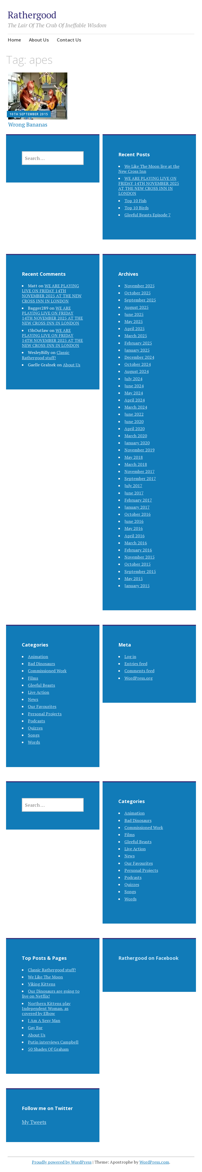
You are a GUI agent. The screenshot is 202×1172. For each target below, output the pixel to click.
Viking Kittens (41, 984)
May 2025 (133, 321)
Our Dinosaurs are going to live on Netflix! (50, 993)
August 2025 (136, 307)
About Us (39, 40)
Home (14, 40)
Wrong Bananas (27, 124)
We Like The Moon (45, 977)
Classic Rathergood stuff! (45, 355)
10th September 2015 (28, 114)
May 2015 (133, 578)
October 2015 (137, 564)
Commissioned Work (47, 671)
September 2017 (140, 478)
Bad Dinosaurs (41, 663)
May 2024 (133, 393)
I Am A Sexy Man (44, 1020)
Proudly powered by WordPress (62, 1162)
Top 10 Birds (136, 208)
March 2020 (135, 436)
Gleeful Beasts (41, 685)
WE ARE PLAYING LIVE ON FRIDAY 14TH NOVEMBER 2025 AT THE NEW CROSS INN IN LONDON (148, 185)
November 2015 (139, 557)
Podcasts (36, 721)
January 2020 (137, 443)
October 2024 (137, 364)
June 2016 (134, 521)
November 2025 (139, 286)
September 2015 (140, 571)
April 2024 (134, 400)
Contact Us (69, 40)
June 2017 (134, 493)
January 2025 (137, 350)
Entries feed (135, 663)
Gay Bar (35, 1027)
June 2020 (134, 421)
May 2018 (133, 457)
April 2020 (134, 428)
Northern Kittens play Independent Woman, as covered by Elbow (46, 1008)
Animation (38, 656)
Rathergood (32, 15)
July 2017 (133, 485)
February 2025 (138, 343)
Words (34, 742)
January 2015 (137, 585)
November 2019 (139, 450)
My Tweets (34, 1122)
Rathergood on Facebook (148, 958)
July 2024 (133, 379)
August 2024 (136, 371)
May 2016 (133, 528)
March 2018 (135, 464)
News (33, 699)
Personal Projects (45, 714)
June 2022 (134, 414)
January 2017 (137, 507)
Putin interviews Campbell (53, 1042)
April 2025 (134, 328)
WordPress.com (154, 1162)
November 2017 (139, 471)
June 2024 (134, 386)
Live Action (38, 692)
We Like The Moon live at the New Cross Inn (148, 168)
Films (33, 678)
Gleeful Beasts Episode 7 (147, 215)
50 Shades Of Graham (48, 1049)
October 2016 (137, 514)
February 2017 (138, 500)
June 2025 (134, 314)
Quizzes (35, 728)
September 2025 (140, 300)
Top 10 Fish (135, 201)
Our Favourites (42, 706)
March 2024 (135, 407)
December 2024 (139, 357)
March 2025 (135, 335)
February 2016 (138, 550)
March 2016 (135, 543)
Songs (33, 735)
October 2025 (137, 293)
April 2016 (134, 536)
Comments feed (139, 671)
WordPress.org (138, 678)
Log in (130, 656)
